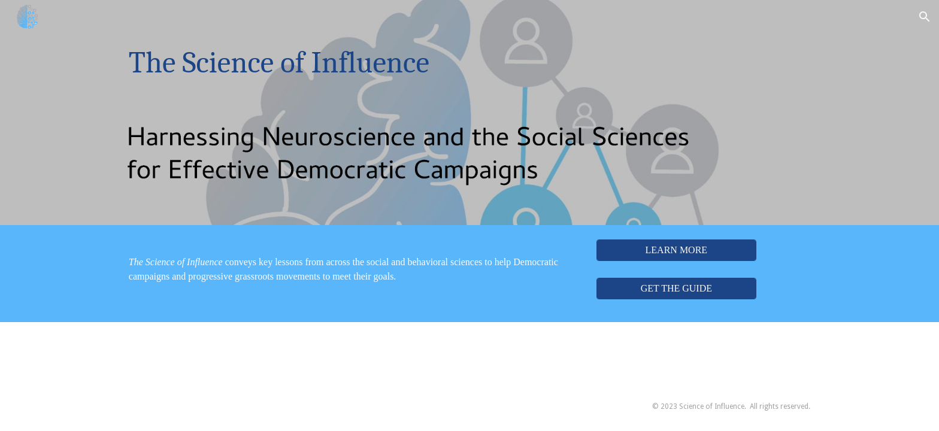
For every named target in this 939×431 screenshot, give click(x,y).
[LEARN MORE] (676, 250)
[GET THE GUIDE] (676, 288)
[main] (410, 63)
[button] (924, 16)
